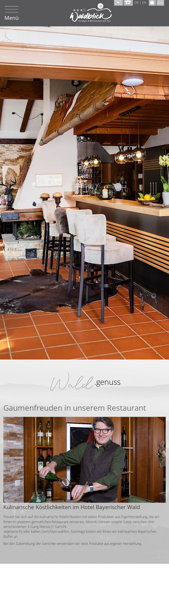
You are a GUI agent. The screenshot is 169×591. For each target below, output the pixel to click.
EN (144, 2)
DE (136, 2)
